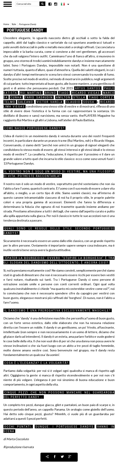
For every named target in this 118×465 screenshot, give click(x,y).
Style (14, 24)
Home (6, 24)
